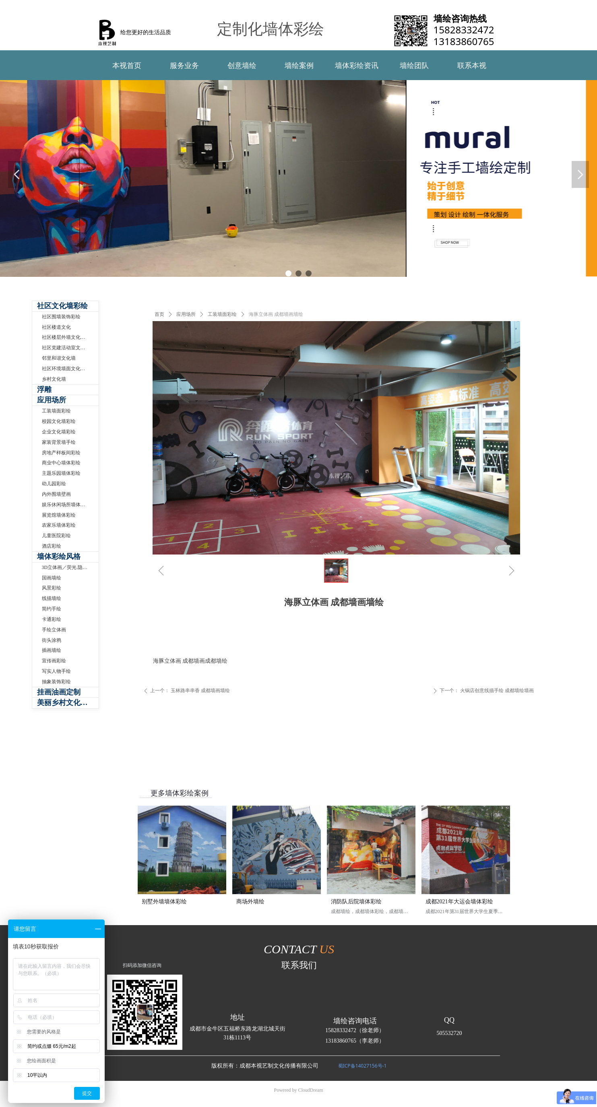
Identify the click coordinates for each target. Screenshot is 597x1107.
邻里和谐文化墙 (59, 358)
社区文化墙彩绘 (62, 306)
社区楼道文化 (56, 327)
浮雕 (44, 389)
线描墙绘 (51, 598)
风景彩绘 (51, 588)
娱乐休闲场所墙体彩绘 (66, 504)
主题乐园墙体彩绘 (61, 473)
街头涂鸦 (51, 640)
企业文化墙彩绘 (59, 432)
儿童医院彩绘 (56, 535)
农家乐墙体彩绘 (59, 525)
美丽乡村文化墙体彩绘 (68, 703)
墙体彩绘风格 (59, 556)
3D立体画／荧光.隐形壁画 (69, 567)
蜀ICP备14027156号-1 (362, 1065)
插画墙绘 (51, 650)
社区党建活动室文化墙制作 (70, 347)
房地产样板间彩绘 (61, 453)
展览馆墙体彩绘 (59, 515)
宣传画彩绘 (54, 661)
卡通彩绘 (51, 619)
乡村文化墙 (54, 379)
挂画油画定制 (59, 692)
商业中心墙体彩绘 (61, 463)
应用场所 (186, 314)
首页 (159, 314)
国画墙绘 (51, 578)
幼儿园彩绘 (54, 484)
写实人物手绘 (56, 671)
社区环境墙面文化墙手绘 (68, 368)
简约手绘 (51, 609)
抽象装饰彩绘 (56, 681)
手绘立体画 (54, 630)
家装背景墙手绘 (59, 442)
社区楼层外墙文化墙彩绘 (68, 337)
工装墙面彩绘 (222, 314)
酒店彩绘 (51, 546)
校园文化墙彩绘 (59, 421)
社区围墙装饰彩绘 (61, 317)
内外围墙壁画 (56, 494)
